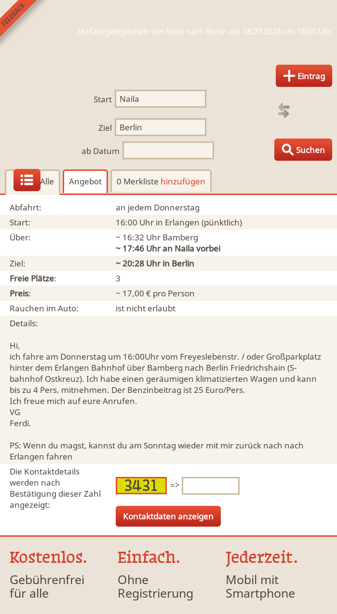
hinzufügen (183, 181)
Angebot (85, 181)
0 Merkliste (161, 181)
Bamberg (180, 237)
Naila (184, 248)
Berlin (183, 263)
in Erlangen (178, 222)
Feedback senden (23, 23)
